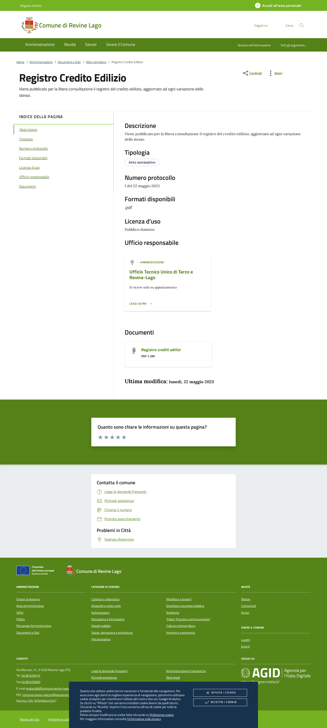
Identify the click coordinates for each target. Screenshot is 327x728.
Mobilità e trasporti (178, 599)
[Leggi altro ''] (141, 304)
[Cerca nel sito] (302, 25)
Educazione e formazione (107, 619)
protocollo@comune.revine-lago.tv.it (50, 688)
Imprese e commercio (180, 632)
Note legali (173, 677)
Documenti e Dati (69, 62)
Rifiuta (220, 692)
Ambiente (172, 612)
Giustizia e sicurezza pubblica (185, 605)
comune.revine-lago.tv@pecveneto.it (47, 694)
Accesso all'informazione (254, 45)
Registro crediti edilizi (161, 350)
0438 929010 (30, 675)
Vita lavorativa (100, 639)
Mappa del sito (29, 719)
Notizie (245, 599)
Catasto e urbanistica (105, 599)
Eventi (245, 646)
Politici (20, 619)
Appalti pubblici (101, 625)
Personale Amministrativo (33, 625)
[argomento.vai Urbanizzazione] (152, 262)
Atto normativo (96, 62)
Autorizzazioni (100, 612)
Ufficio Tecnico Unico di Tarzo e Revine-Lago (161, 274)
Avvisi (245, 612)
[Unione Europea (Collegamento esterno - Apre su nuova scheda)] (36, 571)
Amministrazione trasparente (186, 670)
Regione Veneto (31, 5)
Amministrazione (41, 62)
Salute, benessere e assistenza (112, 632)
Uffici (19, 612)
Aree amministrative (30, 605)
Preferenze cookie (161, 714)
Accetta (220, 702)
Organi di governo (28, 599)
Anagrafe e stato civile (106, 605)
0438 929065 (31, 681)
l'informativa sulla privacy (144, 718)
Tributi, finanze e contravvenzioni (188, 619)
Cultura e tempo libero (180, 625)
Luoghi (245, 639)
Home (20, 62)
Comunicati (248, 605)
